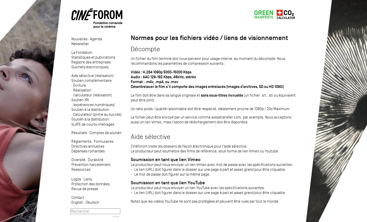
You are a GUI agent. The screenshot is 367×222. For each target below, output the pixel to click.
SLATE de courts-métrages (92, 124)
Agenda (96, 39)
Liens (88, 179)
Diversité (78, 160)
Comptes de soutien (105, 132)
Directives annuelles (87, 146)
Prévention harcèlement (91, 164)
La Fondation (81, 52)
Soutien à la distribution (90, 109)
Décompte (145, 49)
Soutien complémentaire (91, 80)
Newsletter (80, 44)
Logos (76, 179)
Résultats (79, 132)
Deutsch (92, 202)
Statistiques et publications (93, 57)
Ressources (80, 169)
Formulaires (103, 141)
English (77, 202)
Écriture (79, 85)
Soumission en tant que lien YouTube (168, 183)
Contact (77, 197)
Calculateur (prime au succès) (97, 114)
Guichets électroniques (90, 67)
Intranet (115, 216)
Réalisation (82, 90)
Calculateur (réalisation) (92, 95)
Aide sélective (151, 136)
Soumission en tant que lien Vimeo (166, 159)
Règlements (81, 141)
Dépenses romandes (88, 151)
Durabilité (95, 160)
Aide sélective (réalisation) (92, 75)
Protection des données (90, 184)
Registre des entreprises (91, 62)
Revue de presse (84, 189)
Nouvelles (79, 39)
